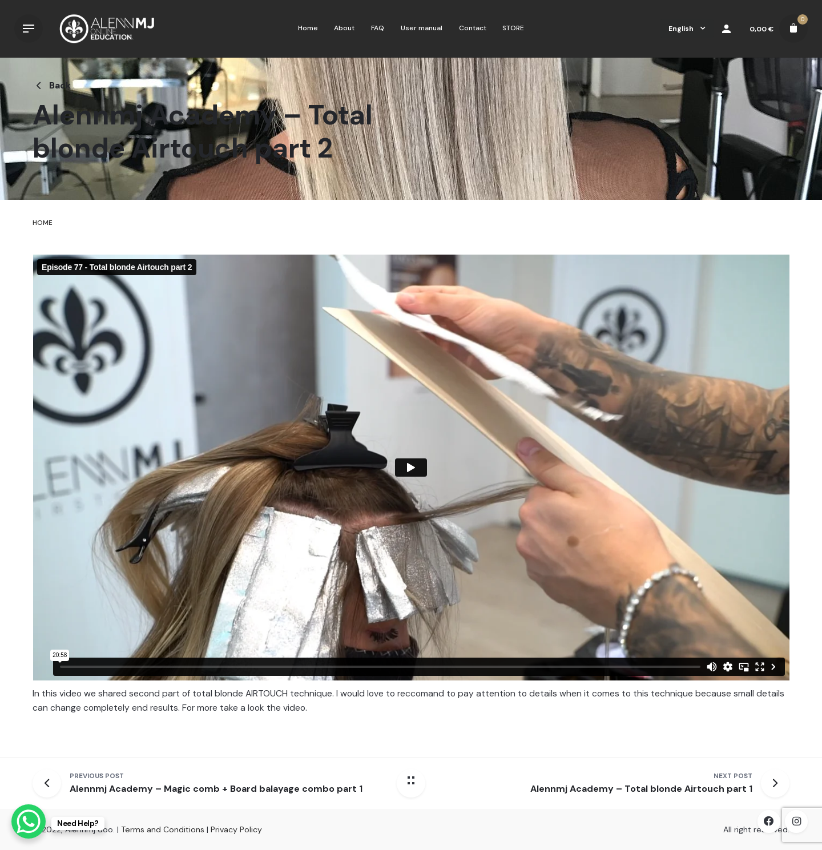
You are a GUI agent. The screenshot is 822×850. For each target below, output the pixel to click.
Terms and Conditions (162, 829)
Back (52, 85)
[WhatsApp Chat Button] (28, 821)
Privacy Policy (236, 829)
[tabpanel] (411, 495)
